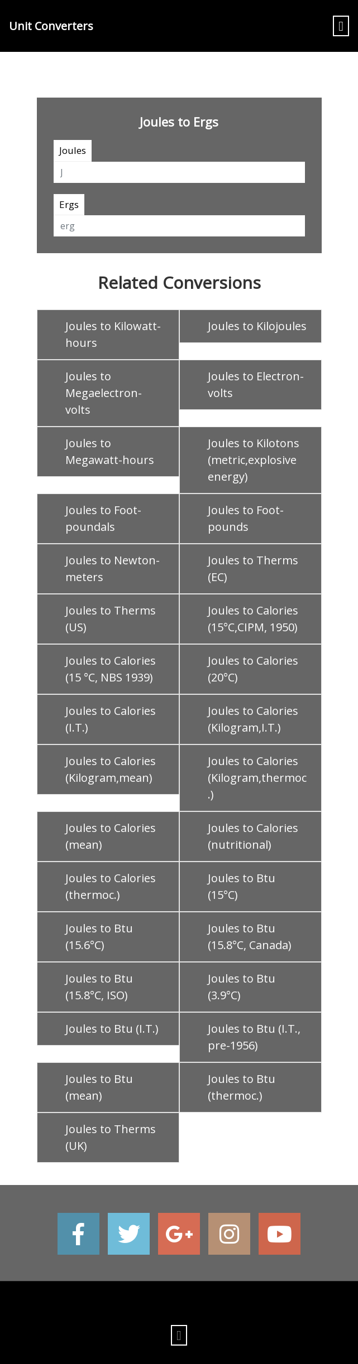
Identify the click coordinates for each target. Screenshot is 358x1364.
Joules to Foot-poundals (103, 518)
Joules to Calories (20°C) (253, 669)
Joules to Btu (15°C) (241, 886)
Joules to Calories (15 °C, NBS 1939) (110, 669)
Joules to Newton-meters (112, 568)
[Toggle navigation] (341, 26)
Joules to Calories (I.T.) (110, 719)
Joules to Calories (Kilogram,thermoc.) (257, 777)
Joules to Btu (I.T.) (112, 1028)
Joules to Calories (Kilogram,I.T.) (253, 719)
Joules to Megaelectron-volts (103, 393)
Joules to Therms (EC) (253, 568)
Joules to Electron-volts (256, 384)
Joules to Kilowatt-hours (113, 334)
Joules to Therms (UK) (110, 1137)
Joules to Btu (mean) (99, 1087)
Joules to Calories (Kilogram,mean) (110, 769)
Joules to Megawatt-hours (109, 451)
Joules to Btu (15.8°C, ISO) (99, 987)
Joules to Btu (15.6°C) (99, 936)
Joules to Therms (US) (110, 619)
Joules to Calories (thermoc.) (110, 886)
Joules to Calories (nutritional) (253, 836)
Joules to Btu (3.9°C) (241, 987)
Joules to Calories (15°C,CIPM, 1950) (253, 619)
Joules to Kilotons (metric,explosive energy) (253, 460)
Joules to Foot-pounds (246, 518)
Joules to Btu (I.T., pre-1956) (254, 1037)
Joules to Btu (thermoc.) (241, 1087)
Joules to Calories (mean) (110, 836)
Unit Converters (51, 25)
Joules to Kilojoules (257, 325)
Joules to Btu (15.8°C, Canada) (250, 936)
